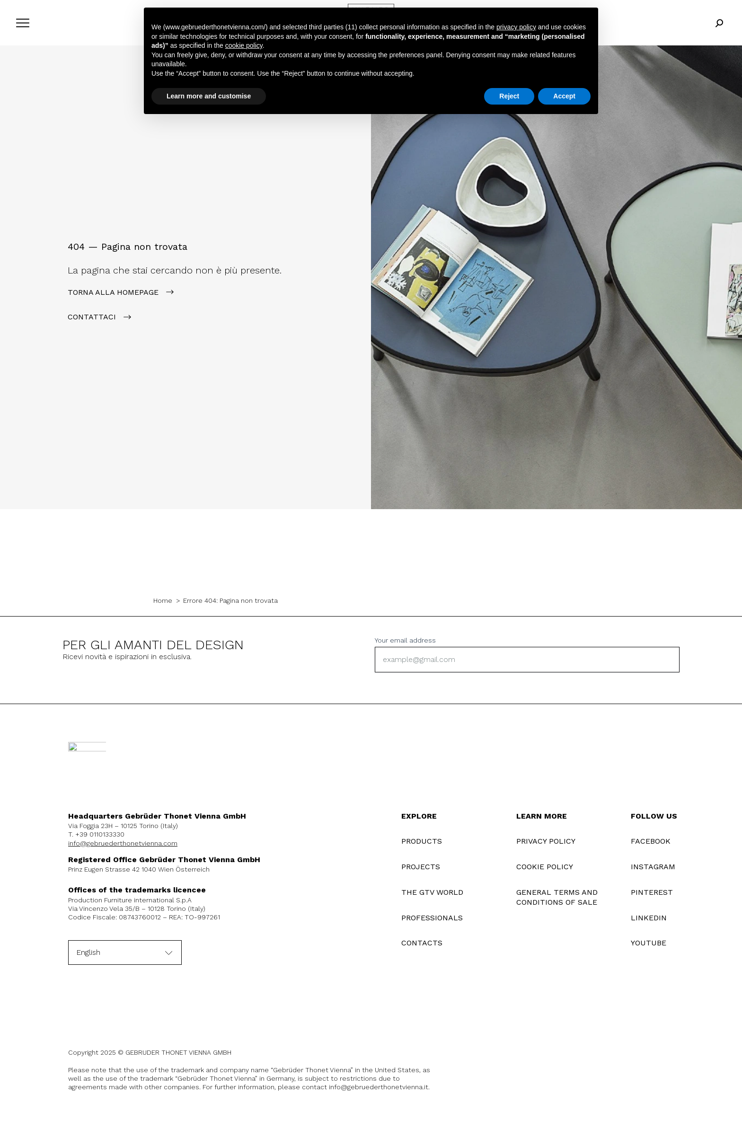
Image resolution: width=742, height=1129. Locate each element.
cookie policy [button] (244, 45)
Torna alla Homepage (113, 292)
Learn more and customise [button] (209, 96)
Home (162, 600)
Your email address (405, 640)
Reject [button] (509, 96)
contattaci (92, 316)
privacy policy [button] (516, 27)
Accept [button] (564, 96)
